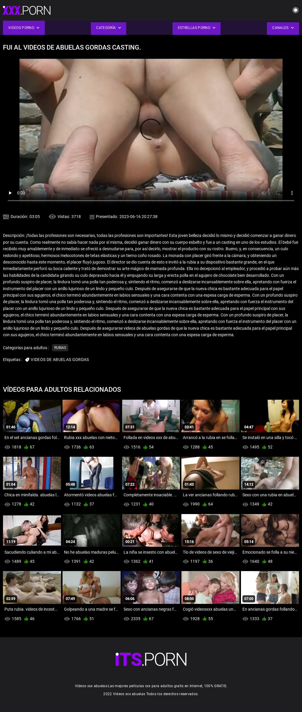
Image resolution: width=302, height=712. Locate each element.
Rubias (60, 348)
